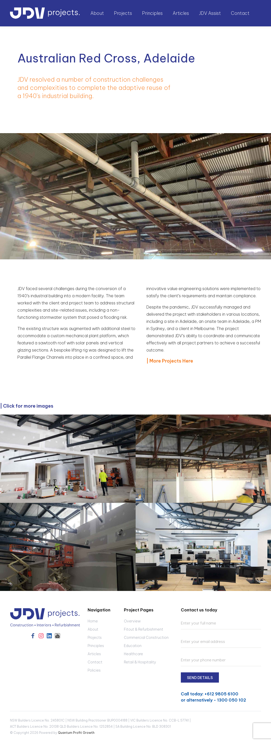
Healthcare (133, 654)
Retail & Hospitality (140, 662)
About (93, 629)
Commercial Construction (146, 637)
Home (93, 621)
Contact (240, 13)
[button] (97, 13)
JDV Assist (210, 13)
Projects (95, 637)
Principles (152, 13)
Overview (132, 621)
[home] (45, 13)
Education (133, 645)
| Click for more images (26, 406)
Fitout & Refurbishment (143, 629)
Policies (94, 670)
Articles (181, 13)
